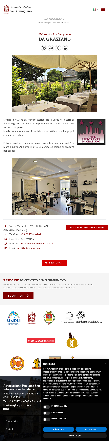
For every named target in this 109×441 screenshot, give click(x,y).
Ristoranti (56, 23)
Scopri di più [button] (75, 435)
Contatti (9, 429)
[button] (105, 364)
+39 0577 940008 (19, 401)
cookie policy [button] (93, 381)
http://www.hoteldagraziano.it (37, 243)
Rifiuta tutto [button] (58, 429)
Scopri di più (18, 295)
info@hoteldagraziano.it (30, 248)
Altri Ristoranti (54, 262)
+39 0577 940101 (30, 234)
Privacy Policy (12, 421)
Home (40, 23)
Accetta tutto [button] (91, 429)
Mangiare (47, 23)
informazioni (87, 227)
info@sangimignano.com (17, 405)
